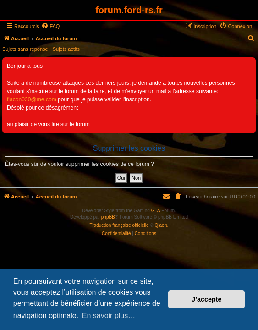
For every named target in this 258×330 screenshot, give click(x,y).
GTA (155, 210)
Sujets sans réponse (25, 49)
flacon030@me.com (31, 99)
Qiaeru (161, 225)
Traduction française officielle (119, 225)
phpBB (108, 217)
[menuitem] (50, 26)
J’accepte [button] (207, 299)
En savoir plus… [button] (109, 315)
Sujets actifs (66, 49)
